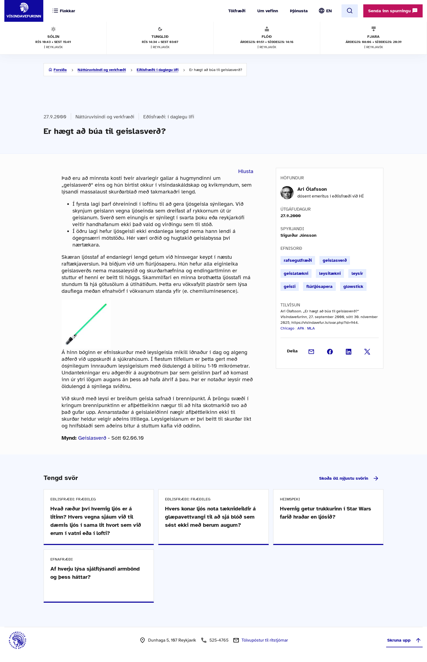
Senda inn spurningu (393, 11)
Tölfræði (236, 11)
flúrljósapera (319, 286)
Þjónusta (299, 11)
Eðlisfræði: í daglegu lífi (157, 69)
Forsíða (60, 69)
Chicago (287, 328)
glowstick (353, 286)
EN (329, 11)
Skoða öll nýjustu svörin (349, 478)
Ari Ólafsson (312, 189)
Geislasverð (92, 438)
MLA (311, 328)
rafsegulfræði (298, 260)
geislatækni (296, 273)
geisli (289, 286)
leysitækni (330, 273)
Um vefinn (267, 11)
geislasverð (335, 260)
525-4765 (218, 640)
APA (300, 328)
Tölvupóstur (265, 640)
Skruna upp (404, 640)
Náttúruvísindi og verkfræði (102, 69)
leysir (357, 273)
